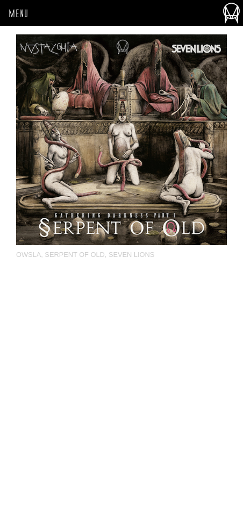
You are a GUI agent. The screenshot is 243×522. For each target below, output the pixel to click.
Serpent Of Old (74, 255)
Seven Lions (131, 255)
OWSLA (28, 255)
